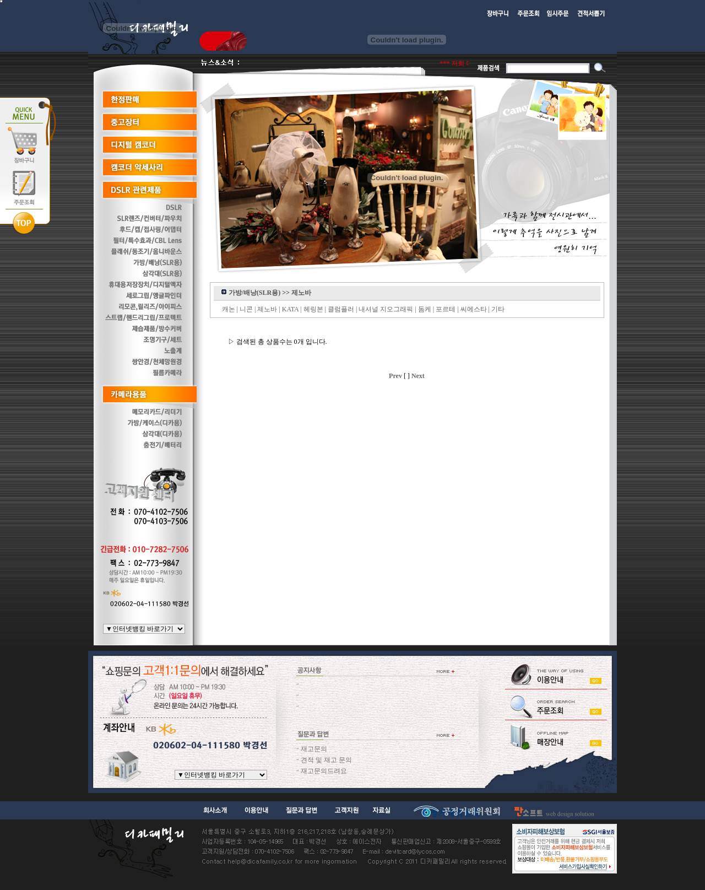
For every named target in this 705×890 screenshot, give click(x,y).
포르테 (445, 309)
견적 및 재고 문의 (326, 760)
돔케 (424, 309)
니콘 (246, 309)
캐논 (228, 309)
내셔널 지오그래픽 (386, 309)
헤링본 (313, 309)
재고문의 (314, 749)
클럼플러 (341, 309)
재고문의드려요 (324, 771)
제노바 (267, 309)
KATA (290, 309)
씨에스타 (473, 309)
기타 (498, 309)
